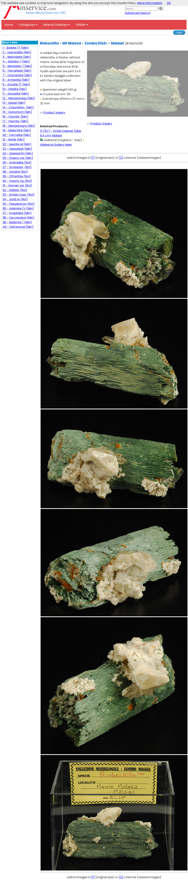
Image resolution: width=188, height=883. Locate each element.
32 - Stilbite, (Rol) (15, 190)
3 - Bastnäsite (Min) (17, 57)
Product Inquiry (54, 112)
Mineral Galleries (56, 25)
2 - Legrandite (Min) (17, 52)
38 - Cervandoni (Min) (18, 218)
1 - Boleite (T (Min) (16, 48)
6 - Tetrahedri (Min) (17, 71)
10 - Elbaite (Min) (15, 89)
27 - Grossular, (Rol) (17, 167)
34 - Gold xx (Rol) (15, 199)
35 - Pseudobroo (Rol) (19, 204)
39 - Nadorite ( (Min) (17, 222)
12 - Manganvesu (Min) (19, 98)
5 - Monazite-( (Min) (17, 66)
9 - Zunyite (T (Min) (16, 84)
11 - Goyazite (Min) (16, 93)
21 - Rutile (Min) (14, 139)
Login (179, 32)
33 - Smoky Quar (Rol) (19, 195)
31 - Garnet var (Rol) (17, 185)
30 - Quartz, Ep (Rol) (17, 181)
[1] (93, 158)
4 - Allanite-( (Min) (16, 61)
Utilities (81, 25)
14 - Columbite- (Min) (18, 107)
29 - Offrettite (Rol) (17, 176)
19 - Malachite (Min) (17, 130)
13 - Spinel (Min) (14, 103)
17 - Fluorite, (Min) (15, 121)
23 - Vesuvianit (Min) (17, 149)
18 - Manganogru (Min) (19, 126)
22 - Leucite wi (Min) (17, 144)
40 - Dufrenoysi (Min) (18, 227)
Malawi (57, 135)
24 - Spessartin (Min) (18, 153)
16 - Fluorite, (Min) (15, 116)
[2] (121, 158)
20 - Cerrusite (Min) (17, 135)
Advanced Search (138, 13)
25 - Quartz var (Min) (18, 158)
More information (149, 3)
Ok (169, 3)
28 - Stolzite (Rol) (15, 172)
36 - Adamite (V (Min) (18, 208)
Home (8, 25)
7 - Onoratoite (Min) (17, 75)
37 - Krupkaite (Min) (17, 213)
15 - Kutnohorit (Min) (17, 112)
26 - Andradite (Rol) (17, 162)
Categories (28, 25)
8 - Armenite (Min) (16, 80)
